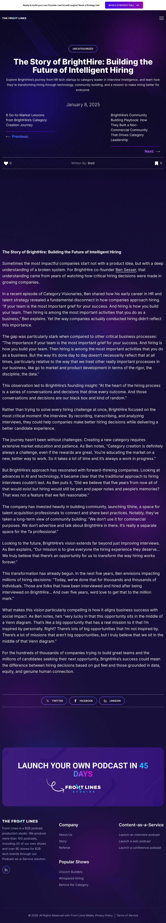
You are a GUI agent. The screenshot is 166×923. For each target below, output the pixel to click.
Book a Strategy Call (121, 5)
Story (62, 841)
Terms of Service (127, 915)
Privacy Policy (104, 915)
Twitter (54, 700)
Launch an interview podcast (139, 835)
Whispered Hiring (71, 878)
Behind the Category (73, 885)
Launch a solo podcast (135, 841)
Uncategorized (83, 48)
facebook (83, 700)
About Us (65, 835)
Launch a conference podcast (140, 847)
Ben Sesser (126, 269)
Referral (64, 847)
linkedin (112, 700)
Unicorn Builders (70, 872)
